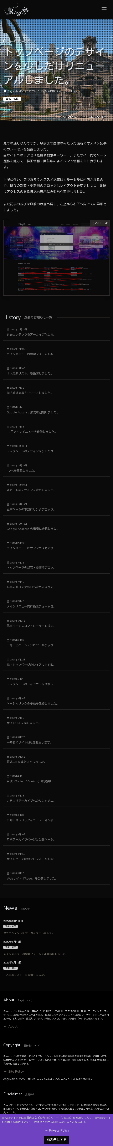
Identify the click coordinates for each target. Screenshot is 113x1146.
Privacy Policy (59, 1130)
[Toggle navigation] (104, 9)
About (12, 1026)
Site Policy (16, 1071)
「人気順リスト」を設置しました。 (25, 975)
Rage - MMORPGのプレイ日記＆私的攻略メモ (35, 91)
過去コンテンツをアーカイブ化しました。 (29, 933)
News (77, 91)
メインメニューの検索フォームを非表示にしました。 (35, 954)
